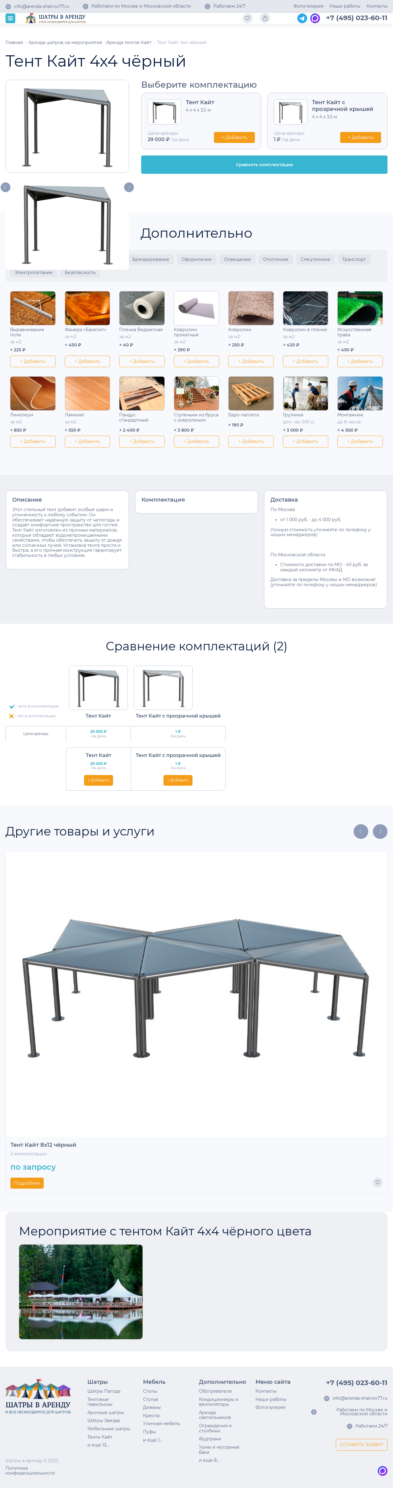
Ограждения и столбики (215, 1428)
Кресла (151, 1415)
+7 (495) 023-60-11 (356, 18)
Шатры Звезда (103, 1420)
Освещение (237, 259)
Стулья (150, 1399)
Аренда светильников (215, 1415)
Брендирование (150, 259)
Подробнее (27, 1183)
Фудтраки (210, 1438)
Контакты (376, 6)
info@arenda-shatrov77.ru (41, 7)
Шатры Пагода (103, 1391)
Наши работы (344, 6)
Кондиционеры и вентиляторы (218, 1402)
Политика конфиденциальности (30, 1471)
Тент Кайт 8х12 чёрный (43, 1145)
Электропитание (34, 272)
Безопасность (80, 272)
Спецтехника (315, 259)
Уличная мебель (161, 1423)
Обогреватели (215, 1391)
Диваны (152, 1407)
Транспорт (354, 259)
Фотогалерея (308, 6)
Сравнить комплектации (264, 164)
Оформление (197, 259)
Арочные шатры (105, 1412)
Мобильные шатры (108, 1428)
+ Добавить (234, 137)
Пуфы (149, 1431)
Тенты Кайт (99, 1437)
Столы (150, 1391)
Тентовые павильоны (99, 1402)
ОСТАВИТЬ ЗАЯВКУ (362, 1444)
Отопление (275, 259)
